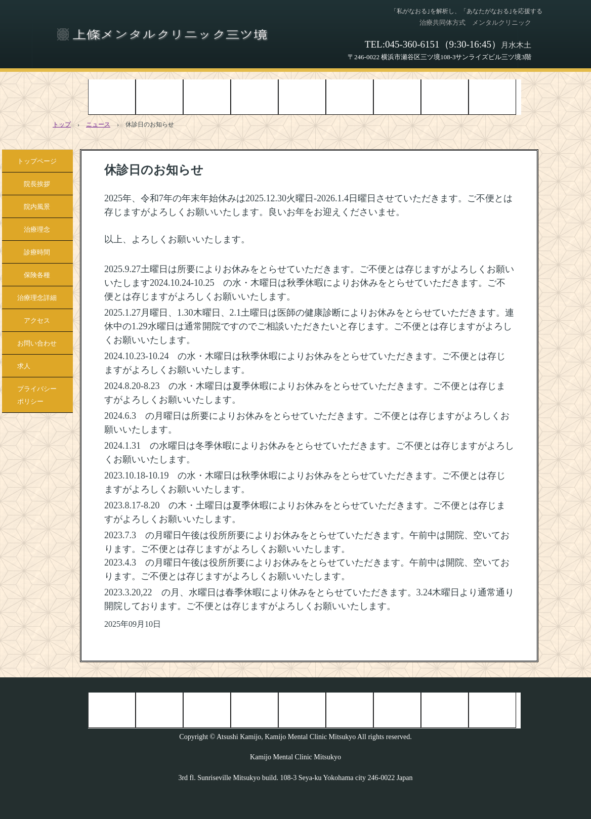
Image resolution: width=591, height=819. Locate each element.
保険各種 (349, 96)
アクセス (445, 96)
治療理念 (254, 96)
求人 (23, 366)
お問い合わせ (492, 96)
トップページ (112, 96)
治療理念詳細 (397, 96)
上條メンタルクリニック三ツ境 (163, 33)
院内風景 (207, 96)
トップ (62, 124)
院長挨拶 (159, 96)
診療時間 (302, 96)
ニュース (98, 124)
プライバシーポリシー (37, 395)
